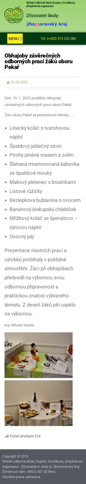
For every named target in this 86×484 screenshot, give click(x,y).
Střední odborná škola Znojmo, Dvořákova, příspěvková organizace (50, 4)
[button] (14, 39)
